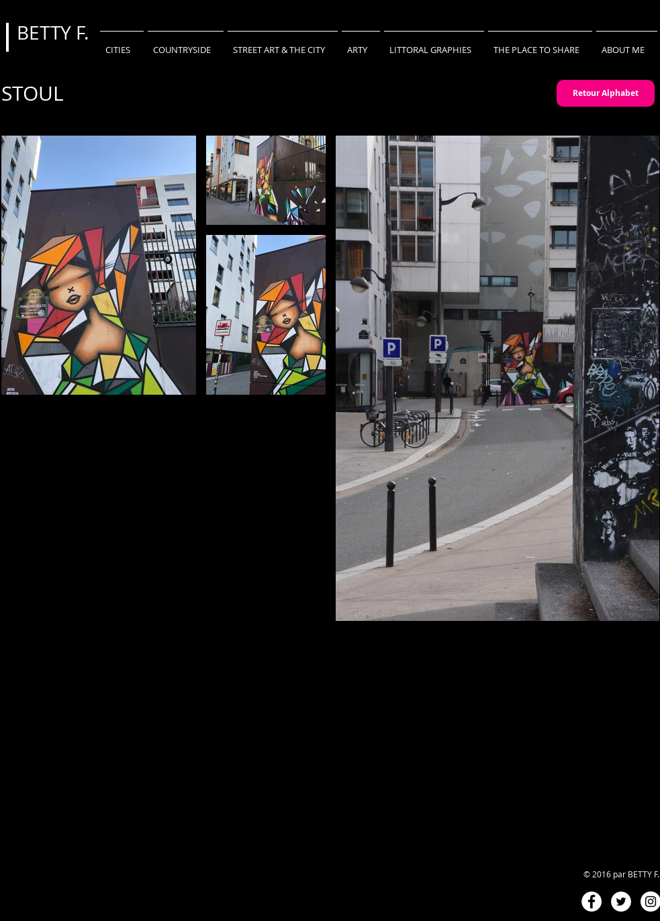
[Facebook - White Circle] (591, 901)
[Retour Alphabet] (606, 93)
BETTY (46, 32)
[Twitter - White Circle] (621, 901)
